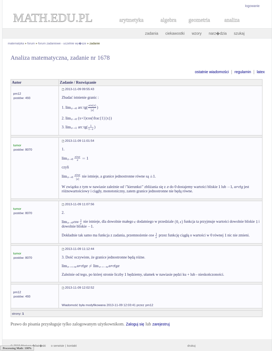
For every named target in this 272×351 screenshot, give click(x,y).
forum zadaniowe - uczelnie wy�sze (62, 43)
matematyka (16, 43)
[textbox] (71, 107)
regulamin (243, 72)
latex (261, 72)
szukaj (239, 33)
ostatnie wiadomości (212, 72)
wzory (197, 33)
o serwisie (57, 345)
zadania (151, 33)
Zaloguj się (135, 324)
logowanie (252, 6)
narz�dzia (218, 33)
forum (31, 43)
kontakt (71, 345)
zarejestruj (161, 324)
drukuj (191, 345)
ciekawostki (175, 33)
